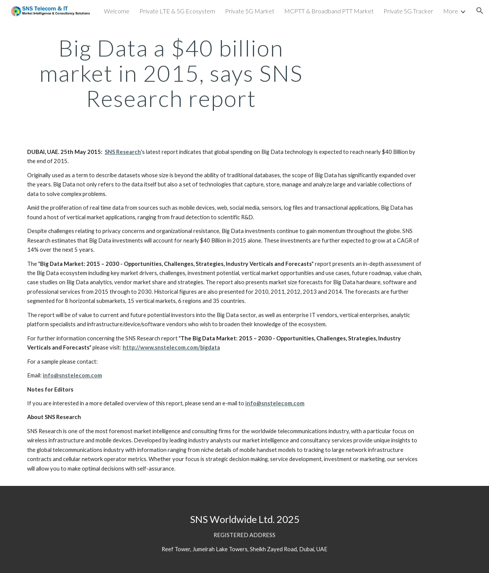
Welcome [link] (117, 11)
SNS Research (123, 152)
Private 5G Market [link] (249, 11)
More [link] (450, 11)
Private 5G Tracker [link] (408, 11)
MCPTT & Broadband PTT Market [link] (329, 11)
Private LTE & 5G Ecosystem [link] (177, 11)
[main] (171, 73)
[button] (480, 11)
